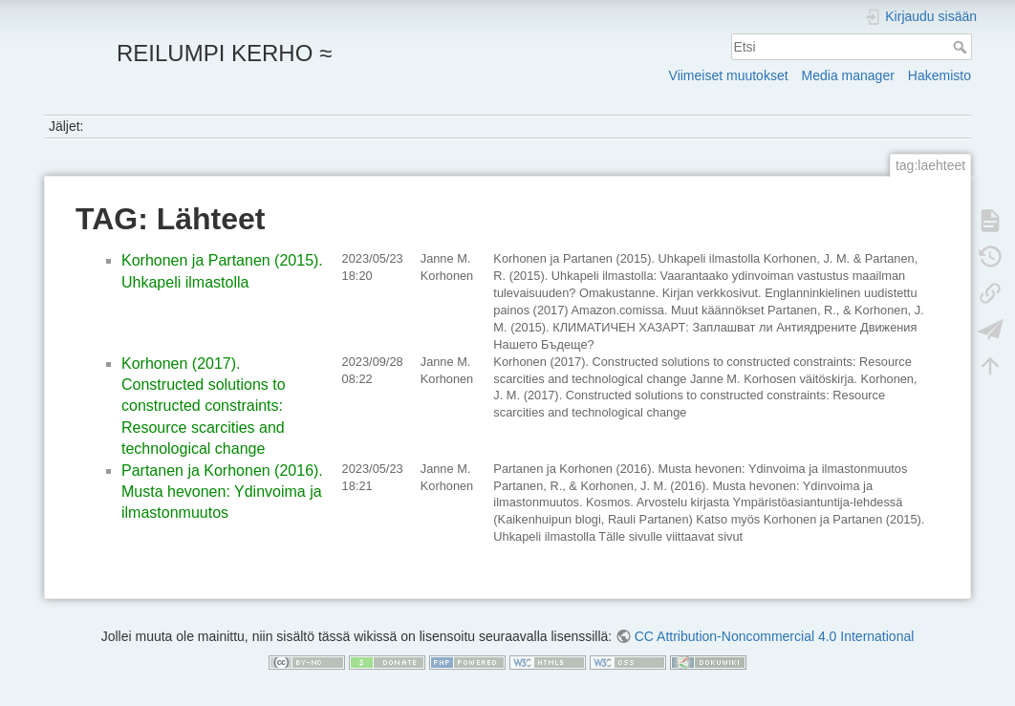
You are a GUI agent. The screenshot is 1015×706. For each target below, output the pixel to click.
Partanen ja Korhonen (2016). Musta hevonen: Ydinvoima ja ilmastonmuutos (222, 492)
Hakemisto (939, 75)
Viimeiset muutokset (728, 75)
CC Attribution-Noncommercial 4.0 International (775, 636)
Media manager (848, 75)
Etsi (962, 46)
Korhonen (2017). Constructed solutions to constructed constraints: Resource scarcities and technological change (203, 406)
